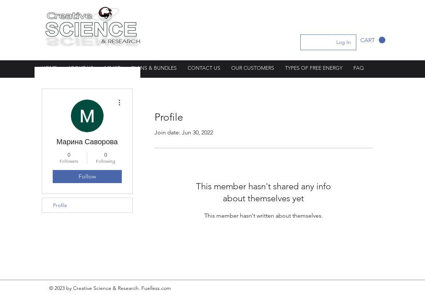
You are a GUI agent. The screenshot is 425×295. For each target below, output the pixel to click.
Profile (60, 205)
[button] (372, 40)
